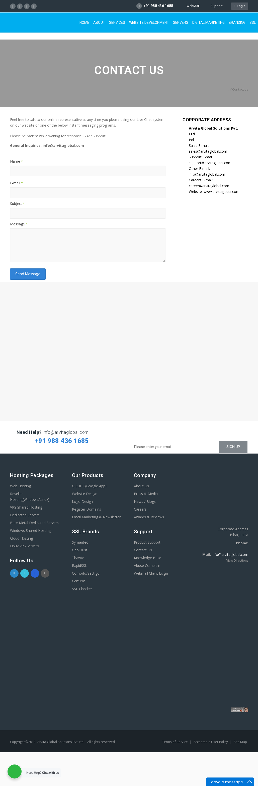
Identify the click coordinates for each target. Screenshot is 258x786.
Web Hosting (20, 486)
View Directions (237, 560)
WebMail (191, 6)
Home (84, 23)
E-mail (16, 183)
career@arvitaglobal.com (209, 185)
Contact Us (143, 550)
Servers (180, 23)
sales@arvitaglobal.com (208, 151)
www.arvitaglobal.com (221, 191)
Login (239, 6)
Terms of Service (175, 741)
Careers (140, 509)
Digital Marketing (208, 23)
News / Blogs (145, 501)
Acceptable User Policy (211, 741)
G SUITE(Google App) (89, 486)
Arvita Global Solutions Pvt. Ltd (60, 741)
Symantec (80, 542)
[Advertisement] (129, 768)
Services (117, 23)
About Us (141, 486)
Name (16, 161)
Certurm (78, 581)
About (99, 23)
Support (214, 6)
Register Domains (86, 509)
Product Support (147, 542)
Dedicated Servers (25, 515)
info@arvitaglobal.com (207, 174)
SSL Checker (82, 588)
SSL (252, 23)
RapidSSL (79, 565)
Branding (237, 23)
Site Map (240, 741)
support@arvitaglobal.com (210, 162)
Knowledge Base (147, 557)
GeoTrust (79, 550)
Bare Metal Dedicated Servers (34, 522)
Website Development (149, 23)
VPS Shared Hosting (26, 507)
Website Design (84, 493)
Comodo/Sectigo (86, 573)
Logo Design (82, 501)
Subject (17, 203)
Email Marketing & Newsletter (96, 517)
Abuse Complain (147, 565)
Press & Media (146, 493)
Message (19, 224)
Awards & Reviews (149, 517)
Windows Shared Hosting (30, 530)
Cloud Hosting (21, 538)
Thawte (78, 557)
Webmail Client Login (151, 573)
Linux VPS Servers (24, 546)
